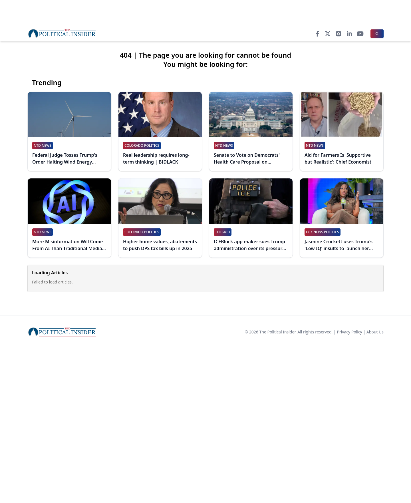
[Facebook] (317, 34)
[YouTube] (360, 33)
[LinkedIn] (349, 34)
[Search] (377, 33)
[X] (328, 34)
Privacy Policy (349, 332)
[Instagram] (338, 33)
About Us (375, 332)
